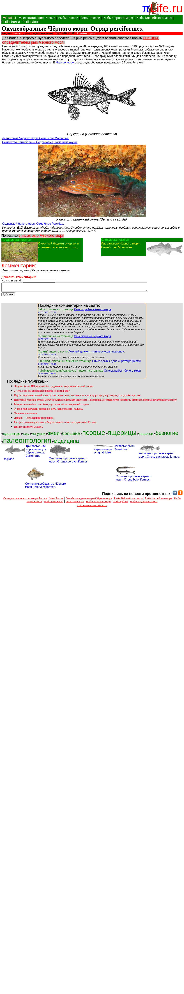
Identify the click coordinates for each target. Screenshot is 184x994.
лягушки (38, 435)
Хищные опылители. (25, 414)
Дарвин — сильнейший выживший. (34, 419)
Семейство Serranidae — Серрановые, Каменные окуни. (39, 142)
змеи (54, 435)
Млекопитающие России (37, 18)
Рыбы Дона (31, 22)
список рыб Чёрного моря (41, 235)
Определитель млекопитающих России (25, 500)
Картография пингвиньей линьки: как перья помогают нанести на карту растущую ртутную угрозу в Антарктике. (77, 396)
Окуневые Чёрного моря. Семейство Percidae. (33, 223)
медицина (66, 442)
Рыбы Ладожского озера (143, 503)
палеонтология (27, 442)
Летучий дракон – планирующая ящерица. (96, 353)
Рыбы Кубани (120, 503)
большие (71, 435)
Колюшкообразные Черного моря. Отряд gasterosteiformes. (159, 456)
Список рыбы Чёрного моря (92, 310)
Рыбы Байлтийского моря (128, 500)
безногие (166, 434)
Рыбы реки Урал (75, 503)
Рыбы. (17, 33)
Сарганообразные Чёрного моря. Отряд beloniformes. (133, 479)
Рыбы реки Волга (53, 503)
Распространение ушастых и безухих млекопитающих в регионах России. (55, 423)
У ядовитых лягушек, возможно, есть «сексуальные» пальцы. (48, 410)
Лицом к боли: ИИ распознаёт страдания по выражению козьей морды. (54, 387)
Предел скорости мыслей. (28, 428)
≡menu (8, 17)
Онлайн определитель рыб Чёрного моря (89, 500)
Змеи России (90, 18)
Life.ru (166, 8)
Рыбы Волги (10, 22)
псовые (93, 434)
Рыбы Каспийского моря (154, 18)
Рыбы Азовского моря (98, 503)
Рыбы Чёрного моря (118, 18)
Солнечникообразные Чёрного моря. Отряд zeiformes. (45, 487)
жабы (26, 435)
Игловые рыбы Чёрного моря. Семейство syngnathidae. (114, 451)
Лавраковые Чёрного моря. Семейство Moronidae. (35, 138)
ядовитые (11, 435)
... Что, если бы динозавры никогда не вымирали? (42, 392)
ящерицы (122, 434)
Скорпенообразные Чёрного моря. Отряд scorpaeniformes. (68, 461)
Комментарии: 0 (87, 33)
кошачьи (146, 435)
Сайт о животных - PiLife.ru (92, 507)
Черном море (65, 62)
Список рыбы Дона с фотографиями (116, 362)
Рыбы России (68, 18)
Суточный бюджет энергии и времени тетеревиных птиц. (58, 245)
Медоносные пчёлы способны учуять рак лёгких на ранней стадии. (51, 405)
